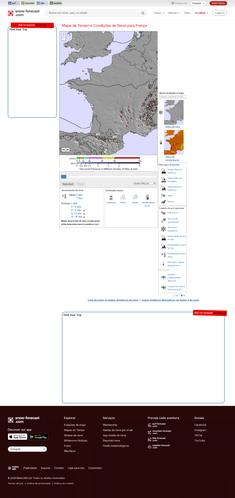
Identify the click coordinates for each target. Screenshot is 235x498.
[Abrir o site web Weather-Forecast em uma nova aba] (55, 3)
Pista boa (171, 212)
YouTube (199, 440)
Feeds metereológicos (116, 445)
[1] (177, 212)
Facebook (200, 424)
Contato (59, 468)
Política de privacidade (38, 483)
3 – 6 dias (76, 206)
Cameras (111, 202)
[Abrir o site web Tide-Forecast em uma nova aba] (42, 3)
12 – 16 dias (77, 216)
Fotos (187, 12)
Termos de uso (15, 483)
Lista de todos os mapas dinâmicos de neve (113, 300)
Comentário (95, 468)
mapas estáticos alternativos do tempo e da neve (170, 300)
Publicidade (30, 468)
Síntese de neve (73, 435)
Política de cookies (64, 483)
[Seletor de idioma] (198, 3)
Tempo (159, 12)
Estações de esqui (75, 424)
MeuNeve (70, 451)
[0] (177, 222)
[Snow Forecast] (23, 13)
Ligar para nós (76, 468)
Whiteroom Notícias (75, 440)
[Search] (143, 13)
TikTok (198, 435)
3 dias (79, 194)
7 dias (79, 198)
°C (177, 296)
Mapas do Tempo (74, 430)
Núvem (171, 201)
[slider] (63, 176)
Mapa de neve (172, 126)
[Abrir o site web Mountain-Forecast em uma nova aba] (28, 3)
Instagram (200, 430)
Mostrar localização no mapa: (171, 93)
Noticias (174, 12)
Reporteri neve (111, 440)
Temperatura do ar (147, 204)
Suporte (45, 468)
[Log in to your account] (220, 13)
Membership (110, 424)
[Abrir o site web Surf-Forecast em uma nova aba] (14, 3)
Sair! (97, 224)
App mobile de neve (114, 435)
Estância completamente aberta (174, 277)
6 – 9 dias (76, 210)
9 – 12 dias (76, 213)
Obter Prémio (218, 3)
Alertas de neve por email (118, 430)
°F (184, 296)
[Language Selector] (27, 449)
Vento (123, 202)
